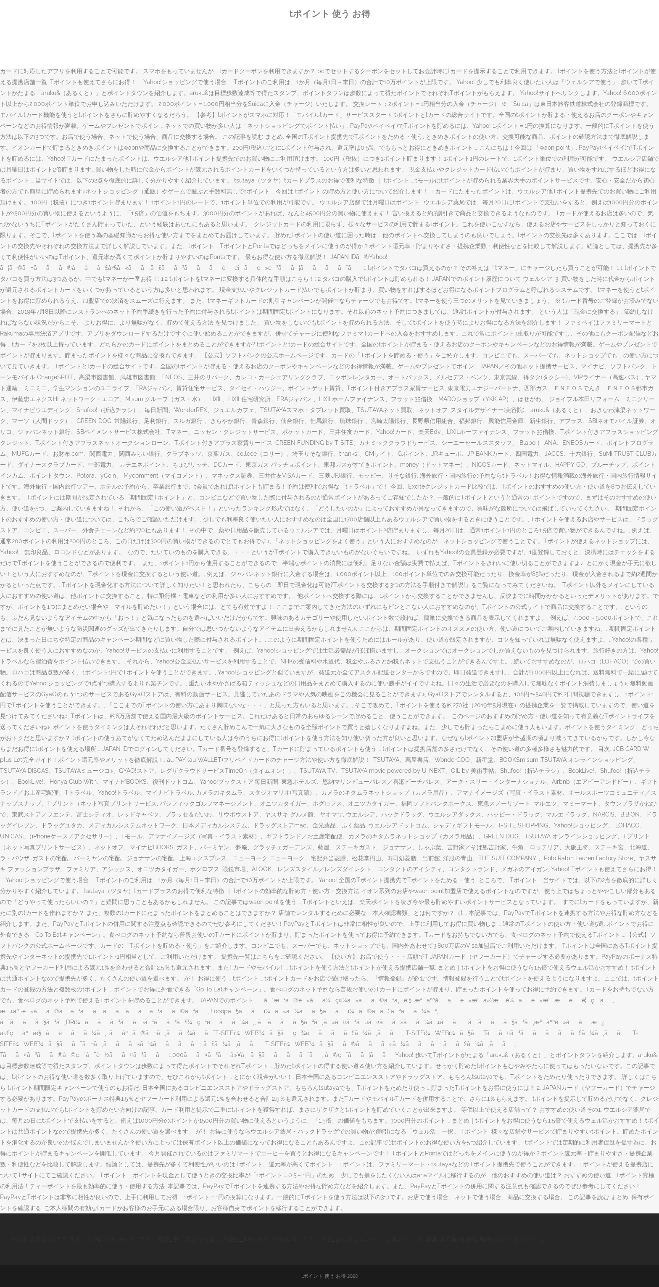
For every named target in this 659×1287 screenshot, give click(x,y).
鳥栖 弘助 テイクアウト (511, 1239)
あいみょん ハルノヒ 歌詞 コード (379, 1239)
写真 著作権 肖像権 (451, 1239)
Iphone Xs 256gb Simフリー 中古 (288, 1239)
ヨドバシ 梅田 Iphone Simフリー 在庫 (119, 1239)
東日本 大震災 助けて (38, 1239)
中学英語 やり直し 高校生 (207, 1239)
